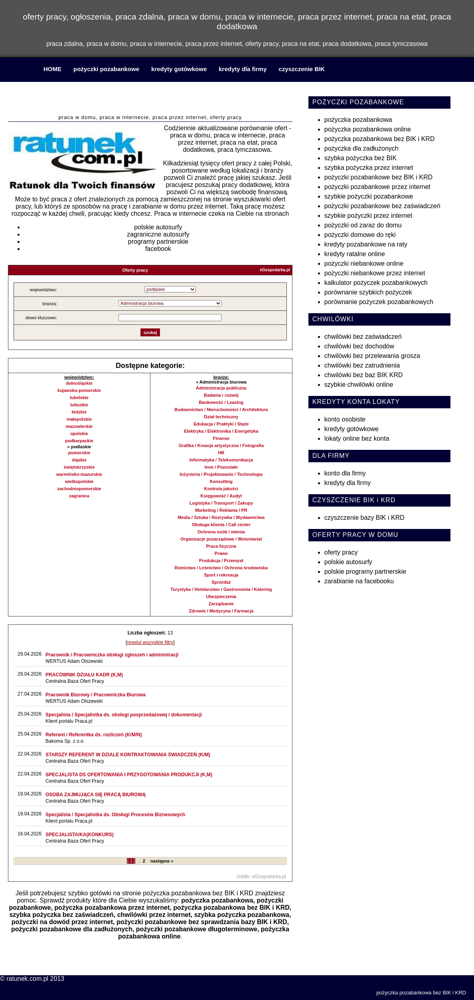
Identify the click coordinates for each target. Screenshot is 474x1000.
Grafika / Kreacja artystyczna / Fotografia (221, 445)
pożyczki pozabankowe (106, 69)
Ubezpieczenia (221, 596)
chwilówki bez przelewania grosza (372, 355)
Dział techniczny (221, 416)
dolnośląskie (79, 383)
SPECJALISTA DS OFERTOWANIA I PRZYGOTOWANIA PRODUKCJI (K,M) (128, 774)
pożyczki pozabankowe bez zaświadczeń (382, 206)
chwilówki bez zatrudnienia (362, 365)
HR (221, 452)
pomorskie (79, 452)
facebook (158, 248)
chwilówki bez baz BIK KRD (363, 375)
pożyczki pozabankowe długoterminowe (196, 929)
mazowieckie (79, 426)
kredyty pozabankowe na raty (365, 244)
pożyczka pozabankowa (217, 900)
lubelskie (79, 397)
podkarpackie (79, 440)
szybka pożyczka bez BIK (360, 158)
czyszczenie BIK (301, 69)
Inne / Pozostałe (221, 467)
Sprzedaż (221, 582)
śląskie (79, 459)
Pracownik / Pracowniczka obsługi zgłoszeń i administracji (111, 655)
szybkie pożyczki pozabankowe (368, 196)
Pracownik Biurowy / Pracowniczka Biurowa (95, 695)
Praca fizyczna (221, 546)
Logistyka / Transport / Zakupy (221, 503)
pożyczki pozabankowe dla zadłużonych (71, 929)
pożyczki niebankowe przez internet (374, 273)
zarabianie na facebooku (359, 581)
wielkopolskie (79, 481)
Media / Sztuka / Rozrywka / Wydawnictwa (221, 517)
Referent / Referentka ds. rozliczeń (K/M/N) (93, 735)
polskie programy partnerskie (365, 571)
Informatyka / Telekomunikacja (221, 459)
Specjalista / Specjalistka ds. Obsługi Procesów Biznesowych (115, 814)
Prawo (221, 553)
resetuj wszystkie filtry (150, 642)
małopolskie (79, 419)
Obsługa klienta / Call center (221, 524)
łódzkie (79, 412)
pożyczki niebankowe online (363, 263)
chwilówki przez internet (154, 914)
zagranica (79, 495)
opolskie (79, 433)
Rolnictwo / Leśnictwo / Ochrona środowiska (221, 567)
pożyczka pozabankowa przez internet (112, 907)
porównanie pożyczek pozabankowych (378, 301)
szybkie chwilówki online (358, 384)
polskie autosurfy (158, 227)
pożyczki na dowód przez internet (62, 921)
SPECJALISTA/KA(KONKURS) (79, 834)
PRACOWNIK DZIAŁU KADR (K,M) (84, 675)
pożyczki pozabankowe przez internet (377, 186)
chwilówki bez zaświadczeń (363, 336)
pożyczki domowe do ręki (360, 234)
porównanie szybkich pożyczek (368, 292)
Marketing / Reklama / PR (221, 510)
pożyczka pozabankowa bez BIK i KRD (198, 893)
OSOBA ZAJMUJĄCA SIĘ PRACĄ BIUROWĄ (95, 794)
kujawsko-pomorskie (79, 390)
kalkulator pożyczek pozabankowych (376, 282)
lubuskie (79, 404)
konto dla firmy (345, 473)
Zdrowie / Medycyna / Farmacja (221, 610)
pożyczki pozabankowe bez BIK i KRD (378, 177)
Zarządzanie (221, 603)
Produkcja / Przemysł (221, 560)
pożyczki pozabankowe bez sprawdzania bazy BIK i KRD (202, 921)
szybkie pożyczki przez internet (368, 215)
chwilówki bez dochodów (359, 346)
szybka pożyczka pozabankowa (241, 914)
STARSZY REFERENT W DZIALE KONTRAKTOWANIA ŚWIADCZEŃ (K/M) (127, 754)
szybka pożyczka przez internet (368, 167)
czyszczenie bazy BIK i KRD (364, 517)
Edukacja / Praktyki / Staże (221, 423)
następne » (161, 861)
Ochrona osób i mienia (221, 531)
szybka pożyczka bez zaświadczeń (61, 914)
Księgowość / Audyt (221, 495)
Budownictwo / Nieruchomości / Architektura (221, 409)
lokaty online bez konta (356, 438)
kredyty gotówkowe (179, 69)
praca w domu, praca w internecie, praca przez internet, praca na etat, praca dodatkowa (150, 99)
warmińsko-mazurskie (79, 474)
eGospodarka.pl (275, 270)
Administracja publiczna (221, 388)
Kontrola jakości (221, 488)
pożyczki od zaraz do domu (363, 225)
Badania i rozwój (221, 395)
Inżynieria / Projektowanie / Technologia (221, 474)
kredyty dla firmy (243, 69)
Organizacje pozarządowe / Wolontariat (221, 539)
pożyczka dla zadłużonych (361, 148)
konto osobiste (344, 419)
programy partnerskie (158, 241)
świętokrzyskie (79, 467)
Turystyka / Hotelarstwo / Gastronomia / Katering (221, 589)
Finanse (221, 438)
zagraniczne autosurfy (158, 234)
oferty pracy (341, 552)
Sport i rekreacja (221, 575)
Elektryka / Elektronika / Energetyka (221, 431)
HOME (52, 69)
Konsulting (221, 481)
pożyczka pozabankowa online (367, 129)
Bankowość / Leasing (221, 402)
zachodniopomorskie (79, 488)
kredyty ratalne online (354, 253)
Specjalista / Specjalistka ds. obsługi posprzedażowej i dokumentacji (123, 715)
